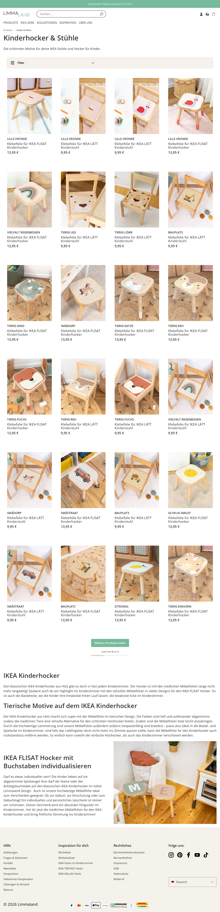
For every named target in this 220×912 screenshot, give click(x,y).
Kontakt (8, 863)
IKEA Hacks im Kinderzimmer (75, 863)
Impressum (120, 863)
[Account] (201, 14)
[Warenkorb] (213, 14)
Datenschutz (121, 873)
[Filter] (110, 62)
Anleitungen (10, 852)
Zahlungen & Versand (16, 884)
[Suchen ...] (67, 13)
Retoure (8, 889)
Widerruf (119, 879)
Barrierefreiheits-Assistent (129, 852)
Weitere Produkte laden (110, 643)
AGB (116, 868)
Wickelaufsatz (66, 857)
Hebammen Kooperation (18, 879)
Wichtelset (64, 852)
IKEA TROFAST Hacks (70, 868)
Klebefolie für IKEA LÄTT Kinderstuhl (79, 146)
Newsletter (9, 868)
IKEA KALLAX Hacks (69, 873)
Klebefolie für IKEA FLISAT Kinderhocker (27, 146)
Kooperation (10, 873)
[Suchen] (101, 13)
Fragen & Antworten (15, 857)
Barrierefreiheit (123, 857)
